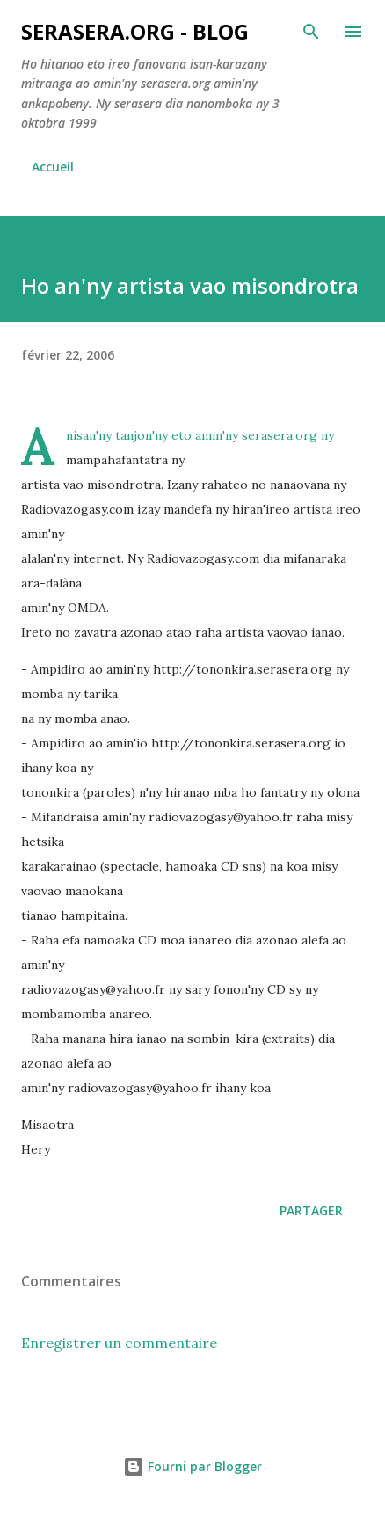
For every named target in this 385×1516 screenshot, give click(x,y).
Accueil (53, 166)
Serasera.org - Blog (135, 31)
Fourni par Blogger (192, 1466)
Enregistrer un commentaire (119, 1343)
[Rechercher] (311, 31)
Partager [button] (311, 1210)
